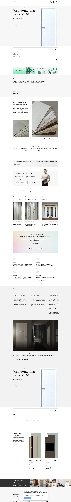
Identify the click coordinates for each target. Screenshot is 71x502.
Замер (14, 262)
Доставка (15, 275)
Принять (27, 497)
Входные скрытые (16, 496)
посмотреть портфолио (35, 248)
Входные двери (16, 494)
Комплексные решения (17, 499)
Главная (14, 7)
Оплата (38, 262)
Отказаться (35, 497)
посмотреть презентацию (22, 359)
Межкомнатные (16, 497)
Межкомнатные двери (22, 7)
